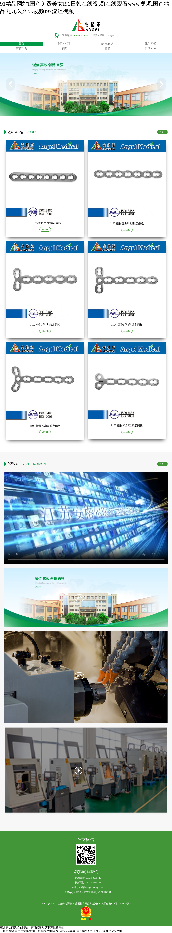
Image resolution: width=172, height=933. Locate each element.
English (111, 35)
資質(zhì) (21, 48)
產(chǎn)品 (107, 43)
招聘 (107, 48)
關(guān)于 (64, 43)
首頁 (21, 43)
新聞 (64, 48)
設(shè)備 (150, 43)
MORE (45, 229)
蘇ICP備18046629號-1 (120, 903)
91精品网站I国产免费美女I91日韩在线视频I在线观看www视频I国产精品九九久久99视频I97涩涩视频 (61, 931)
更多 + (162, 132)
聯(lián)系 (150, 48)
